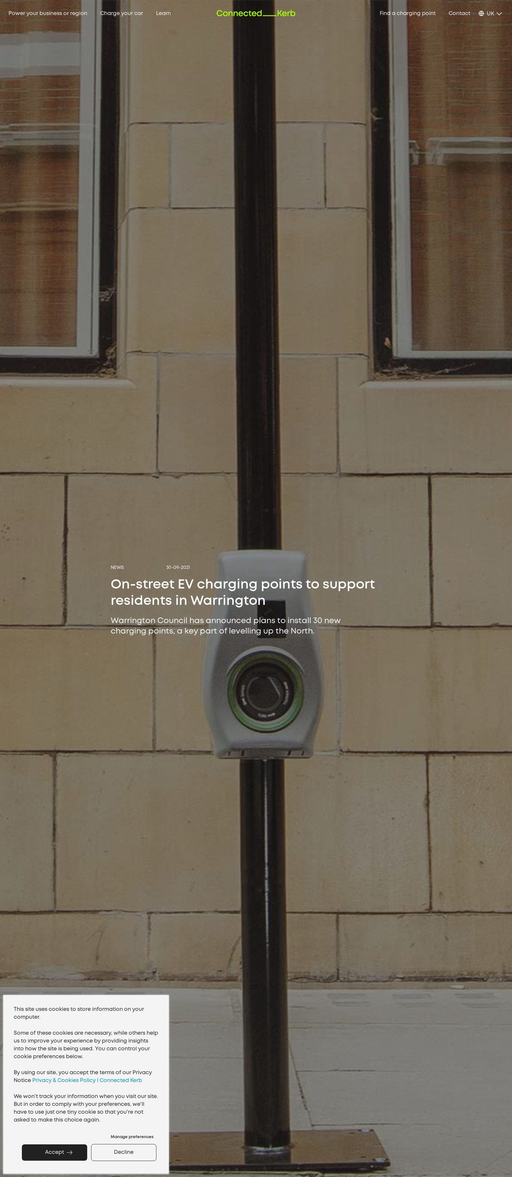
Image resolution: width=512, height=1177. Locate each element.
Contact (459, 13)
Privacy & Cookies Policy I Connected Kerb (87, 1080)
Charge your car (121, 13)
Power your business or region (47, 13)
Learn (163, 13)
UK (490, 13)
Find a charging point (408, 13)
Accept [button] (54, 1152)
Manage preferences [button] (132, 1137)
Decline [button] (124, 1152)
